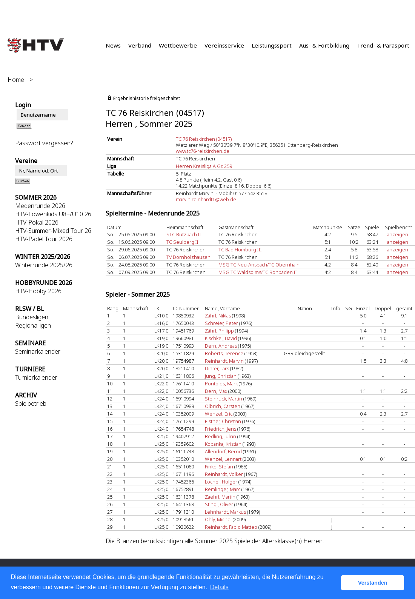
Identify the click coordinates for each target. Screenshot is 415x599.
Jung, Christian (221, 376)
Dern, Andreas (221, 345)
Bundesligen (31, 317)
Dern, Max (216, 391)
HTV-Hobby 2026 (38, 291)
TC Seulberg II (182, 242)
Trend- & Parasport (383, 45)
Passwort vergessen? (44, 143)
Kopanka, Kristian (223, 443)
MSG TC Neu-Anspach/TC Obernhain (259, 264)
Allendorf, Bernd (223, 451)
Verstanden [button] (372, 583)
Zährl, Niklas (218, 315)
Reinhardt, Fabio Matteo (231, 527)
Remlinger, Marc (222, 489)
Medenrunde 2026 (40, 206)
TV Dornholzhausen (188, 257)
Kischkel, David (221, 338)
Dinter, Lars (217, 368)
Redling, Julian (220, 436)
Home (16, 79)
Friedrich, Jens (220, 428)
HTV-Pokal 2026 (36, 222)
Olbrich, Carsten (222, 406)
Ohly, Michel (218, 519)
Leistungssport (272, 45)
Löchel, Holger (221, 481)
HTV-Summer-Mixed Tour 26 (53, 230)
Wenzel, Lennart (223, 459)
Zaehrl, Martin (220, 496)
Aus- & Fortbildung (324, 45)
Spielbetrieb (30, 403)
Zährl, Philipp (219, 330)
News (113, 45)
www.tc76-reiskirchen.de (202, 151)
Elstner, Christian (223, 421)
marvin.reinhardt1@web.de (206, 199)
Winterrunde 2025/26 (43, 265)
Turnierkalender (36, 377)
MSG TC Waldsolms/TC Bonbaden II (257, 272)
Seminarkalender (37, 351)
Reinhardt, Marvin (224, 360)
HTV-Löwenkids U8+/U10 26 (53, 214)
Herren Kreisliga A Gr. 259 (204, 166)
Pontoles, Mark (221, 383)
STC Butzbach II (183, 234)
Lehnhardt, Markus (225, 511)
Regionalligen (33, 325)
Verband (139, 45)
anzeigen (397, 234)
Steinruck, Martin (223, 398)
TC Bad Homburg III (240, 249)
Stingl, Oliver (219, 504)
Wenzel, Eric (218, 413)
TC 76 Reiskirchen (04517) (204, 139)
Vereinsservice (224, 45)
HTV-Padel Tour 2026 (43, 239)
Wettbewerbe (178, 45)
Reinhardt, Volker (224, 474)
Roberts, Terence (224, 353)
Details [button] (219, 587)
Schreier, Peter (221, 323)
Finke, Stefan (219, 466)
